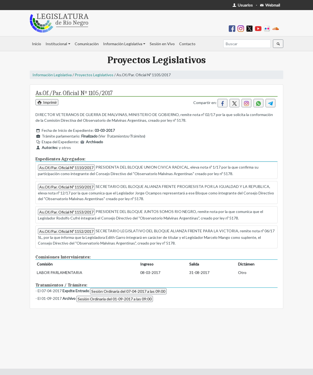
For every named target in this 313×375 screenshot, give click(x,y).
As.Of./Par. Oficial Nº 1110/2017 (66, 167)
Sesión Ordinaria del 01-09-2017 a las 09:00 (115, 299)
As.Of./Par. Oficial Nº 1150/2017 (66, 187)
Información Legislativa (122, 43)
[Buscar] (247, 43)
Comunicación (87, 43)
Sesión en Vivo (162, 43)
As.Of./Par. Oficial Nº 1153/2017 (66, 212)
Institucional (56, 43)
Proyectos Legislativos (94, 74)
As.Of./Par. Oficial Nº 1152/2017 (66, 231)
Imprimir (47, 102)
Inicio (36, 43)
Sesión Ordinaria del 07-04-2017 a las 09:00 (128, 291)
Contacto (187, 43)
